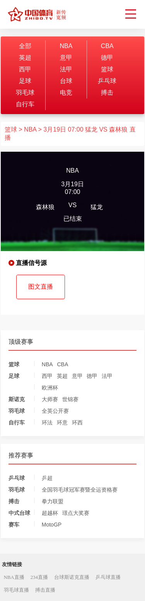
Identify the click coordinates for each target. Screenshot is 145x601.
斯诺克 (17, 399)
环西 (77, 422)
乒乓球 (107, 81)
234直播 (39, 577)
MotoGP (51, 524)
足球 (25, 81)
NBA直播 (14, 577)
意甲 (66, 57)
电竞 (66, 92)
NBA (66, 46)
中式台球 (19, 513)
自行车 (25, 104)
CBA (107, 46)
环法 (47, 422)
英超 (25, 57)
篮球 (107, 69)
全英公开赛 (55, 411)
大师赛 (50, 399)
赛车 (14, 524)
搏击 (107, 92)
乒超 (47, 478)
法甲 (66, 69)
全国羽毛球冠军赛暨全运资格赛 (80, 490)
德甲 (107, 57)
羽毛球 (25, 92)
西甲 (25, 69)
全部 (25, 46)
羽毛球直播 (16, 590)
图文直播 (40, 286)
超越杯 (50, 513)
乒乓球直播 (108, 577)
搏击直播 (45, 590)
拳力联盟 (52, 501)
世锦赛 (70, 399)
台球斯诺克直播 (71, 577)
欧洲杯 (50, 388)
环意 (62, 422)
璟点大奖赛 (75, 513)
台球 (66, 81)
